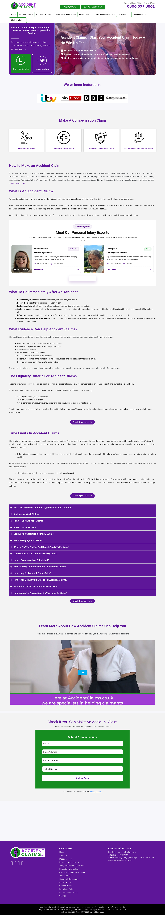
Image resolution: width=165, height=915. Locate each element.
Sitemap (62, 896)
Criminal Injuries (17, 20)
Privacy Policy (65, 882)
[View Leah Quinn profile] (119, 259)
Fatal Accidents (140, 14)
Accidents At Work (44, 14)
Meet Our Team (65, 859)
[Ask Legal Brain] (93, 7)
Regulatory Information (69, 869)
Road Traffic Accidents (66, 14)
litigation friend (83, 463)
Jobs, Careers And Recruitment (72, 866)
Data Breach (123, 14)
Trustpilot (64, 63)
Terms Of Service (66, 876)
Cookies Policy (65, 886)
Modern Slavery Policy (68, 892)
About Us (63, 856)
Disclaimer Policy (66, 889)
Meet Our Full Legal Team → (82, 278)
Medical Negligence (105, 14)
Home (13, 14)
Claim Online (70, 7)
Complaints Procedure (68, 879)
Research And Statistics (69, 862)
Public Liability (86, 14)
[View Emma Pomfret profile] (46, 259)
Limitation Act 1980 (139, 441)
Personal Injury (26, 14)
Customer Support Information (72, 872)
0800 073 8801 (141, 6)
